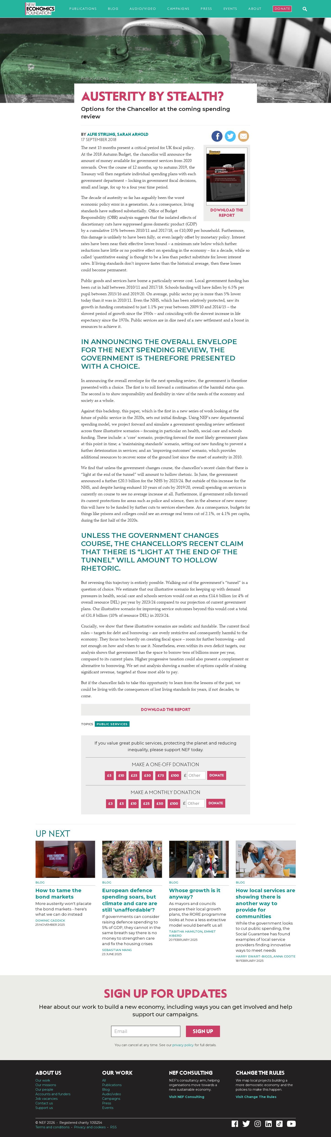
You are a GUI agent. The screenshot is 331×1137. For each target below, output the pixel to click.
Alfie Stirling (101, 134)
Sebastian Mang (117, 950)
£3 (110, 803)
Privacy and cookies (90, 1127)
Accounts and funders (52, 1094)
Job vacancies (46, 1099)
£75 (161, 775)
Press (206, 8)
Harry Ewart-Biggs (254, 956)
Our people (44, 1089)
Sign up (203, 1031)
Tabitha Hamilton (185, 931)
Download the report (165, 709)
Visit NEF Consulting (186, 1097)
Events (230, 8)
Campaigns (178, 8)
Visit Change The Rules (256, 1097)
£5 (109, 775)
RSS (113, 1127)
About (255, 8)
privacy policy (183, 1045)
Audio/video (143, 8)
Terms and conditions (52, 1127)
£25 (134, 775)
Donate (282, 8)
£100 (175, 775)
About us (48, 1073)
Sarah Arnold (132, 134)
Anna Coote (284, 956)
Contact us (44, 1103)
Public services (112, 724)
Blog (113, 8)
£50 (147, 775)
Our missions (45, 1085)
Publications (83, 8)
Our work (42, 1080)
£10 (121, 775)
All (104, 1080)
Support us (44, 1108)
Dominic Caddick (50, 920)
